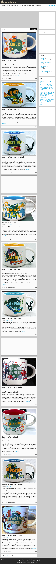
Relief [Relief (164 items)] (44, 98)
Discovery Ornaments (11, 5)
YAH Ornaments (38, 5)
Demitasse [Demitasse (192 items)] (44, 88)
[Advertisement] (19, 19)
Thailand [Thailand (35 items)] (46, 100)
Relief (42, 68)
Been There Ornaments (26, 5)
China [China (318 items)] (50, 84)
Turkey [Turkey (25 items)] (49, 100)
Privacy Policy (23, 562)
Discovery (4, 5)
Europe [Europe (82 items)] (42, 91)
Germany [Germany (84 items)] (42, 92)
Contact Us (37, 562)
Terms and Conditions (30, 562)
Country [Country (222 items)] (43, 87)
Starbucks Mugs (10, 2)
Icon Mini (42, 64)
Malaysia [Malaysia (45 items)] (50, 93)
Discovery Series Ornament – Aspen (11, 318)
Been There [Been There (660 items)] (46, 82)
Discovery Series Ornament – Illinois (11, 269)
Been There (19, 5)
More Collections (5, 9)
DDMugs (17, 9)
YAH (33, 5)
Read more (18, 75)
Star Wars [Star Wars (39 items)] (42, 99)
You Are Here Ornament (45, 74)
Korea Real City (43, 66)
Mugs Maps (12, 9)
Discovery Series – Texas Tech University (12, 535)
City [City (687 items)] (50, 86)
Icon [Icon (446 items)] (48, 92)
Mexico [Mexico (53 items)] (42, 94)
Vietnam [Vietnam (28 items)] (48, 103)
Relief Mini (43, 70)
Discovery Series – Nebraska (9, 223)
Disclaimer (19, 562)
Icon (41, 63)
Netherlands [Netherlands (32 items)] (46, 94)
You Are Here (43, 72)
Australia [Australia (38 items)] (42, 81)
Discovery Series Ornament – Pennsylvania (13, 157)
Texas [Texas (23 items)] (42, 100)
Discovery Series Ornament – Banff (11, 109)
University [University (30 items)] (42, 101)
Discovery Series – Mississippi (10, 437)
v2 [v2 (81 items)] (44, 103)
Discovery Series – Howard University (12, 387)
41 (12, 555)
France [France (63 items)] (50, 90)
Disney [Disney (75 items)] (45, 90)
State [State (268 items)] (47, 99)
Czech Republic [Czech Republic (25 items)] (49, 87)
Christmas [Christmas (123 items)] (43, 86)
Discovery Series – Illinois (9, 60)
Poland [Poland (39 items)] (43, 96)
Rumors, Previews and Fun (45, 71)
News (42, 67)
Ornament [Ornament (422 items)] (45, 96)
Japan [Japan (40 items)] (46, 93)
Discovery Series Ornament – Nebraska (12, 485)
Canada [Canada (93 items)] (43, 84)
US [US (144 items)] (46, 101)
